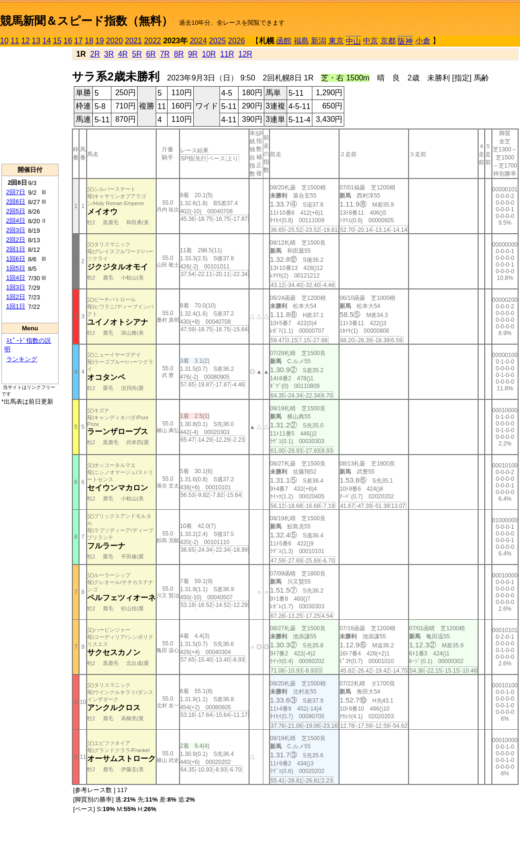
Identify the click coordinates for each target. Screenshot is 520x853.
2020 (114, 41)
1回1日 (15, 306)
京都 (388, 41)
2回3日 (15, 230)
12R (245, 54)
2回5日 (15, 211)
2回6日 (15, 201)
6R (151, 54)
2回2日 (15, 239)
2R (95, 54)
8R (178, 54)
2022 (152, 41)
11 (14, 41)
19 (99, 41)
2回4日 (15, 220)
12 (25, 41)
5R (136, 54)
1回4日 (15, 277)
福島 (301, 41)
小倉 (422, 41)
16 (68, 41)
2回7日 (15, 192)
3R (109, 54)
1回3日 (15, 287)
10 (4, 41)
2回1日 (15, 249)
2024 (198, 41)
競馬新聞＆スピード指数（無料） (86, 20)
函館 (283, 41)
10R (209, 54)
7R (165, 54)
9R (193, 54)
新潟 (318, 41)
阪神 (405, 41)
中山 (353, 41)
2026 (236, 41)
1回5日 (15, 268)
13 (36, 41)
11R (227, 54)
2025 (217, 41)
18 (89, 41)
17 (78, 41)
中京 (370, 41)
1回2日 (15, 296)
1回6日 (15, 258)
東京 (336, 41)
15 (57, 41)
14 (46, 41)
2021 (133, 41)
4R (123, 54)
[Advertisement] (30, 105)
